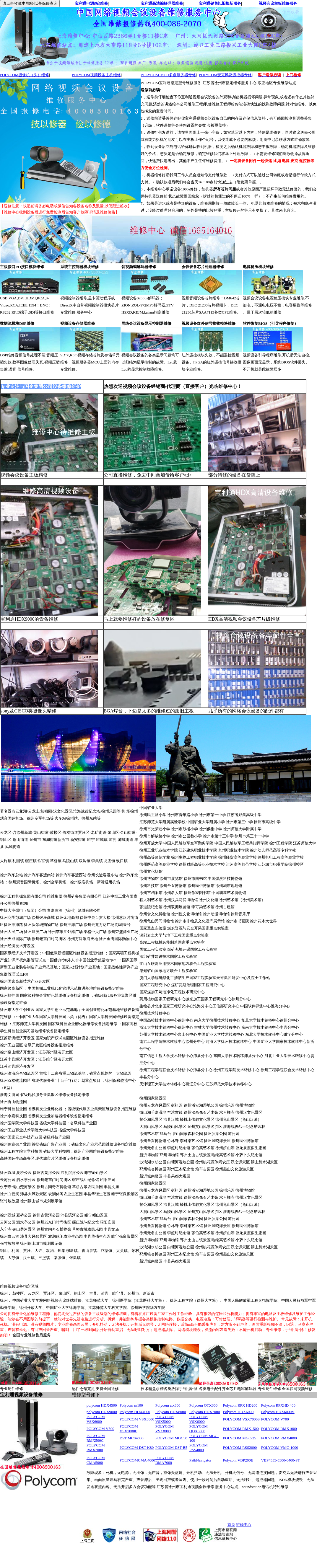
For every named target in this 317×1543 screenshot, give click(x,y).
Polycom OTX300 (203, 1405)
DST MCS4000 (132, 1438)
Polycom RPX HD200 (240, 1405)
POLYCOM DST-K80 (137, 1447)
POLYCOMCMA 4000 (137, 1460)
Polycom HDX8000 (170, 1412)
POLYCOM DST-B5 (171, 1447)
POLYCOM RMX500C (96, 1438)
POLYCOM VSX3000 (137, 1419)
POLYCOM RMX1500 (241, 1428)
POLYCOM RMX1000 (279, 1428)
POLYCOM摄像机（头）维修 (24, 75)
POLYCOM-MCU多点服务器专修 (168, 75)
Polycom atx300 (168, 1405)
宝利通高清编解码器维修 (162, 3)
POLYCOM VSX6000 (96, 1419)
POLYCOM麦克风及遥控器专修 (225, 75)
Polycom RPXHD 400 (278, 1405)
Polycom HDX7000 (204, 1412)
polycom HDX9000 (102, 1412)
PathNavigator (200, 1460)
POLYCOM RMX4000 (279, 1438)
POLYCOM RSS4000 (198, 1447)
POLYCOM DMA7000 (164, 1460)
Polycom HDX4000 (135, 1412)
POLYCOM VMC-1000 (279, 1447)
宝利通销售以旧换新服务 (220, 3)
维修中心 (243, 1524)
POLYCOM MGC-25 (239, 1438)
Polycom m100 (131, 1405)
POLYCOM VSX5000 (164, 1419)
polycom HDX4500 (102, 1405)
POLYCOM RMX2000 (96, 1447)
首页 (231, 1524)
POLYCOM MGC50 (171, 1438)
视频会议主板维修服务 (278, 3)
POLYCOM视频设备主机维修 (96, 75)
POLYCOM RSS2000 (240, 1447)
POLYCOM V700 (275, 1419)
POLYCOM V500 (100, 1428)
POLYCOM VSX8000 (164, 1428)
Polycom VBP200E (238, 1460)
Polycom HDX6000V (278, 1412)
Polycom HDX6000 (238, 1412)
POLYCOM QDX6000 (198, 1428)
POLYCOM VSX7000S (241, 1419)
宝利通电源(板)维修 (91, 3)
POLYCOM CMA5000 (96, 1460)
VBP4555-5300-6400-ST (280, 1460)
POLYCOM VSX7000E (129, 1428)
